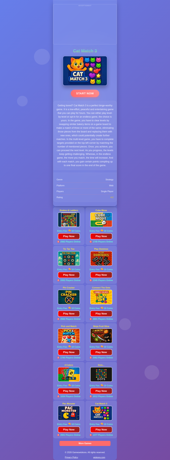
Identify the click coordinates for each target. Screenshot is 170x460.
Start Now (85, 93)
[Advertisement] (85, 25)
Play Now (68, 236)
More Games (85, 443)
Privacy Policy (71, 457)
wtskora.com (99, 457)
